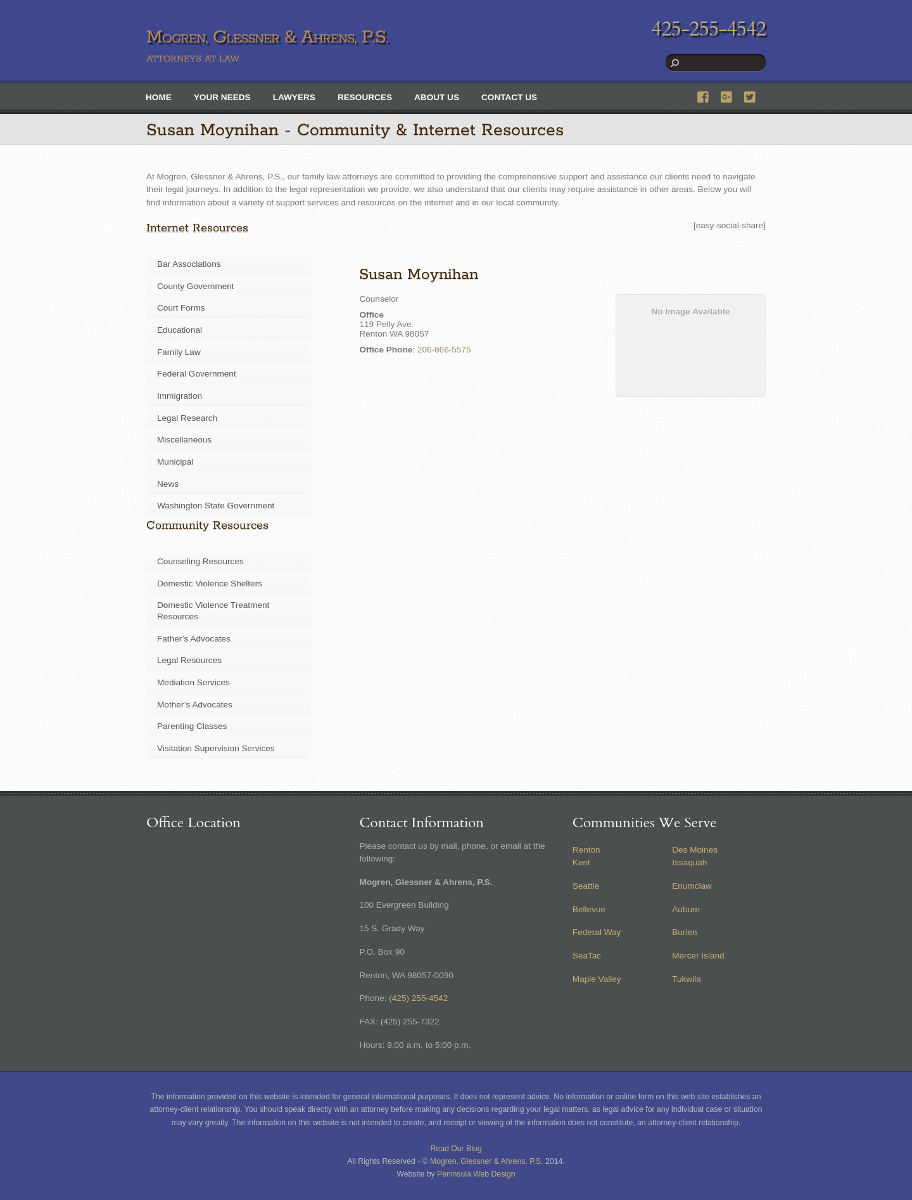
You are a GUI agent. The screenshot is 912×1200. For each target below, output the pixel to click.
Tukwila (686, 979)
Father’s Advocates (194, 638)
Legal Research (187, 418)
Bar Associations (189, 264)
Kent (581, 862)
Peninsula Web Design (476, 1174)
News (168, 484)
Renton (586, 850)
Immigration (179, 396)
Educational (179, 330)
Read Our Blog (456, 1148)
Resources (365, 97)
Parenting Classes (192, 726)
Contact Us (509, 97)
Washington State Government (215, 505)
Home (159, 97)
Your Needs (222, 97)
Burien (684, 932)
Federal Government (196, 373)
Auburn (686, 909)
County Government (195, 286)
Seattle (586, 886)
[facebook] (703, 95)
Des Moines (695, 850)
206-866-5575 (444, 349)
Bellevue (589, 909)
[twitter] (750, 95)
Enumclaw (692, 886)
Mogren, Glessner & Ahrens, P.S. (486, 1161)
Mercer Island (698, 955)
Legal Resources (189, 660)
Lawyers (294, 97)
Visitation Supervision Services (216, 748)
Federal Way (597, 932)
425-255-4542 (709, 29)
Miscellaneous (184, 439)
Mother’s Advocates (194, 704)
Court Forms (181, 308)
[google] (727, 95)
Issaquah (689, 862)
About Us (436, 97)
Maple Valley (597, 979)
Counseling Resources (200, 561)
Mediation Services (193, 682)
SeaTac (587, 955)
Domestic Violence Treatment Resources (213, 610)
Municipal (175, 462)
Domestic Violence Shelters (209, 583)
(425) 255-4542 (418, 998)
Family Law (179, 352)
